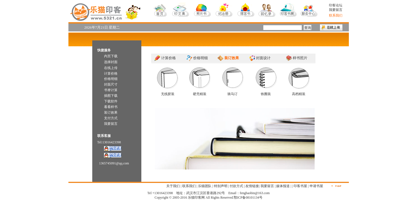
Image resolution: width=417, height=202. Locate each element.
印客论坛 (335, 5)
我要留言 (335, 10)
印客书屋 (300, 186)
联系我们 (189, 186)
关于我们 (173, 186)
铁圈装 (266, 94)
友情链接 (252, 186)
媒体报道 (283, 186)
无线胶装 (167, 94)
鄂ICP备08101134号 (248, 197)
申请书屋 (316, 186)
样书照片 (300, 58)
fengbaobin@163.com (255, 193)
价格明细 (200, 58)
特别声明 (220, 186)
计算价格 (168, 58)
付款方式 (236, 186)
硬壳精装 (199, 94)
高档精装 (298, 94)
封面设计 (263, 58)
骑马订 (232, 94)
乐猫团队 (204, 186)
